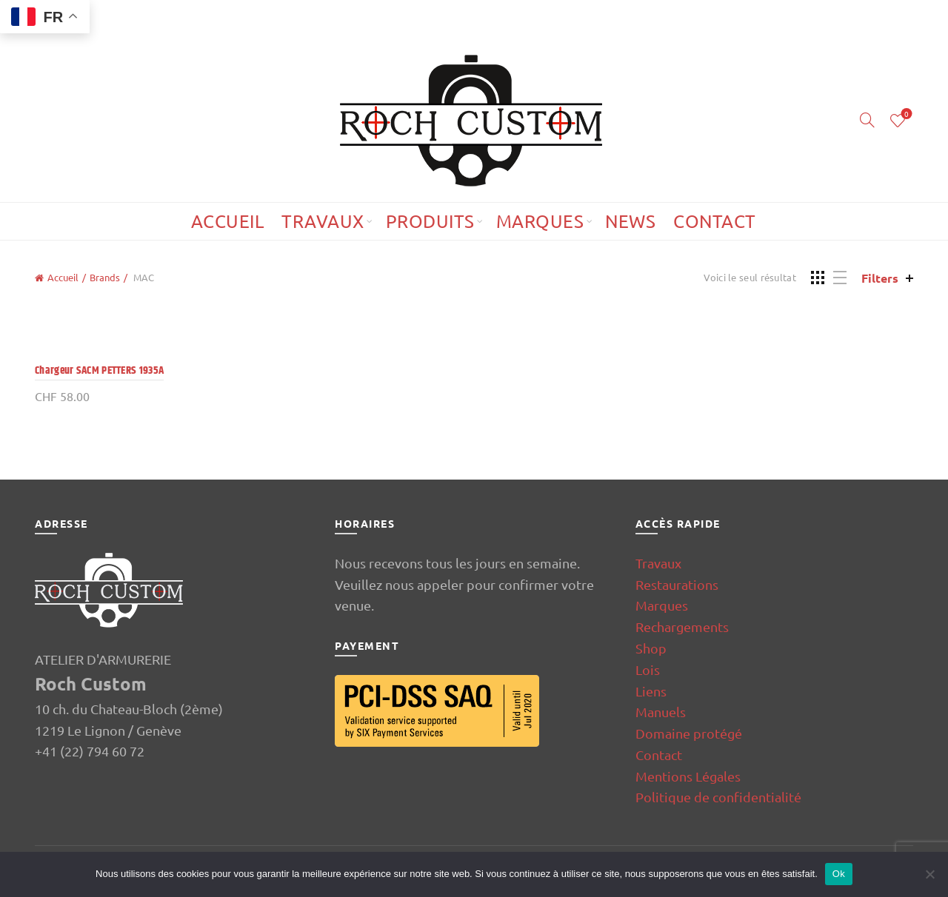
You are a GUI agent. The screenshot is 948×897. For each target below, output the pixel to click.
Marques (540, 221)
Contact (714, 221)
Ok (838, 873)
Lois (647, 669)
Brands (105, 277)
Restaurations (676, 584)
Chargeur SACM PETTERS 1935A (99, 370)
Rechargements (682, 626)
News (630, 221)
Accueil (227, 221)
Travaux (322, 221)
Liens (651, 691)
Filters (879, 278)
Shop (651, 648)
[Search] (867, 120)
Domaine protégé (688, 733)
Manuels (660, 711)
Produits (430, 221)
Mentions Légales (688, 776)
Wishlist (905, 114)
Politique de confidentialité (718, 796)
